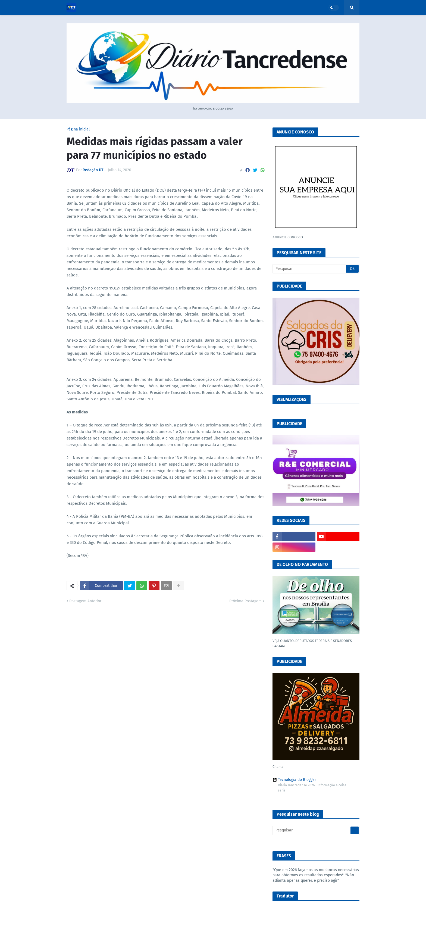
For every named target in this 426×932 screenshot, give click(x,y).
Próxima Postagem (245, 601)
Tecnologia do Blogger (294, 780)
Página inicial (78, 129)
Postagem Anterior (85, 601)
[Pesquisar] (315, 268)
